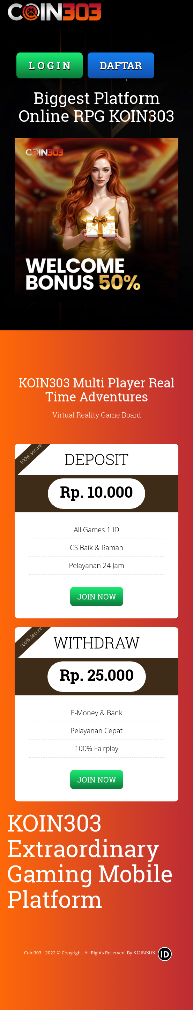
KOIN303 (144, 952)
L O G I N (49, 65)
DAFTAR (121, 65)
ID (165, 954)
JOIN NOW (96, 596)
